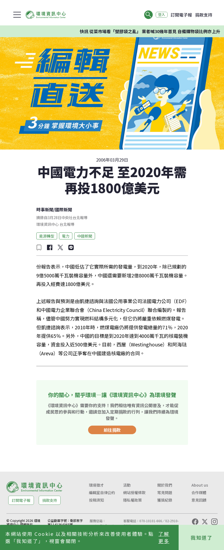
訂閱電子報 (181, 15)
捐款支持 (203, 15)
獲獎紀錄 (164, 500)
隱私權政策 (132, 500)
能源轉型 (46, 236)
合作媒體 (198, 492)
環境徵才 (96, 485)
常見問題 (164, 492)
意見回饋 (198, 500)
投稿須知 (96, 500)
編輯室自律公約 (102, 492)
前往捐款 (112, 430)
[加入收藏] (39, 247)
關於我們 (164, 485)
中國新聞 (84, 236)
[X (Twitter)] (205, 521)
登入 (160, 14)
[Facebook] (195, 521)
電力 (65, 236)
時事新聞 (44, 209)
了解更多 (163, 537)
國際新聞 (63, 209)
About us (199, 485)
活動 (127, 485)
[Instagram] (214, 521)
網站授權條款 (134, 492)
